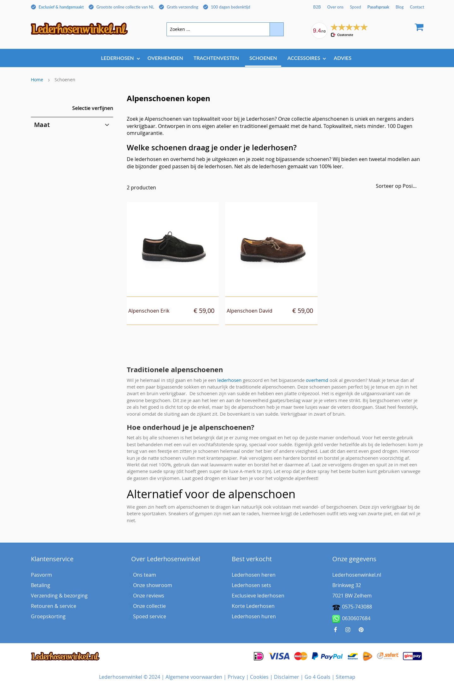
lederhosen (229, 380)
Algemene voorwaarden (194, 676)
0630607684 (351, 619)
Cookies (259, 676)
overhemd (317, 380)
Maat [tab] (42, 124)
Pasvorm (41, 574)
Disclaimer (286, 676)
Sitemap (345, 676)
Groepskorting (48, 616)
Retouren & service (53, 606)
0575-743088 (357, 606)
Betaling (40, 585)
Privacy (236, 676)
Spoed (355, 6)
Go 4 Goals (317, 676)
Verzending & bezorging (59, 595)
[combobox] (225, 29)
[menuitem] (118, 58)
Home (37, 80)
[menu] (227, 58)
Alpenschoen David (249, 310)
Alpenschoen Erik (148, 310)
